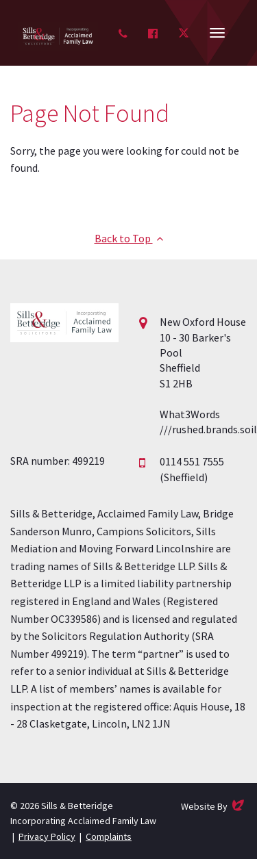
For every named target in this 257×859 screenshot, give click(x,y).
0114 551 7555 (192, 461)
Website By (214, 805)
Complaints (109, 836)
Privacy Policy (47, 836)
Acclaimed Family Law (58, 36)
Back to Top (129, 238)
